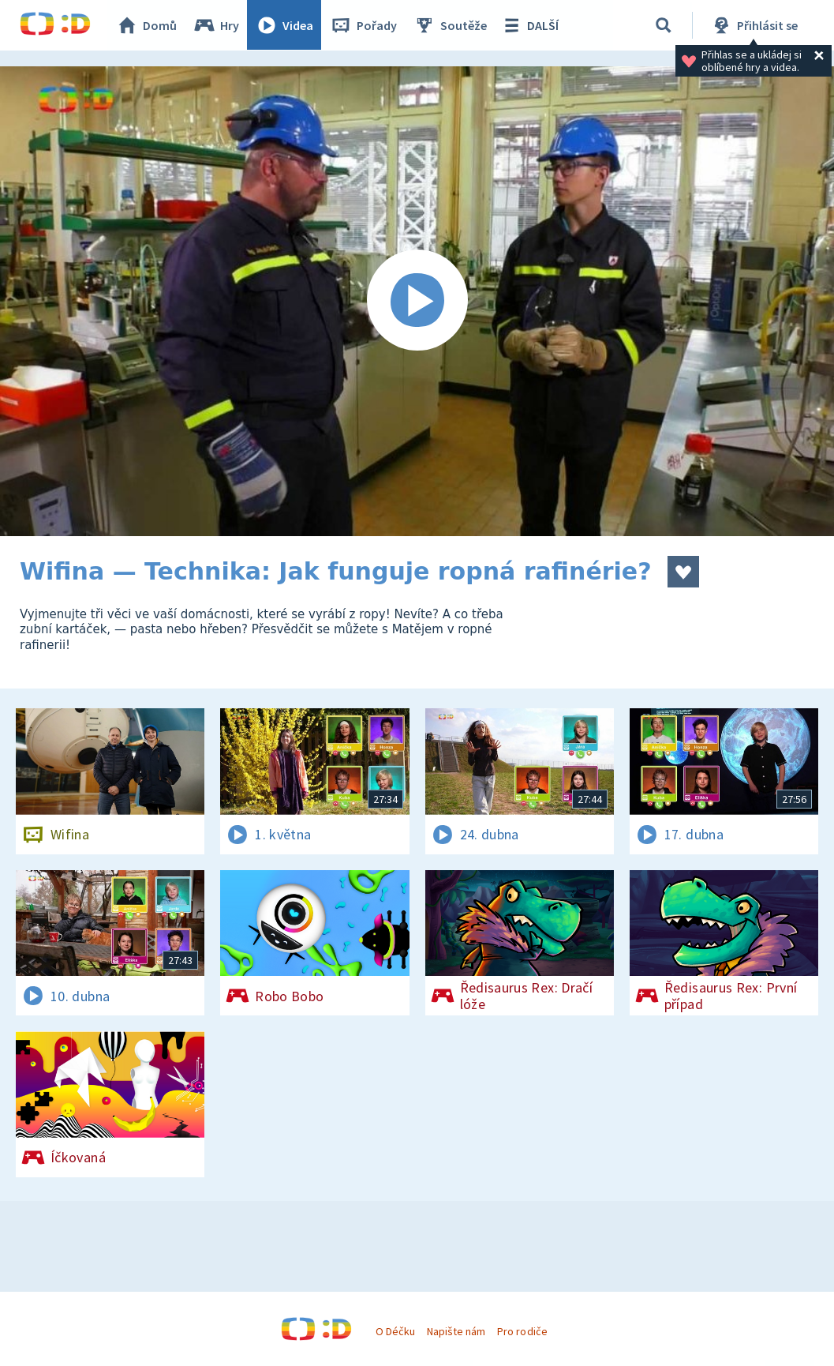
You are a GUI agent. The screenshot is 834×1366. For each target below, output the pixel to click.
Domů (147, 25)
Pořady (364, 25)
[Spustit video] (417, 301)
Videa (285, 25)
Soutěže (450, 25)
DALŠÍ (529, 25)
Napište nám (456, 1331)
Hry (216, 25)
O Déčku (395, 1331)
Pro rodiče (522, 1331)
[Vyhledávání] (663, 25)
